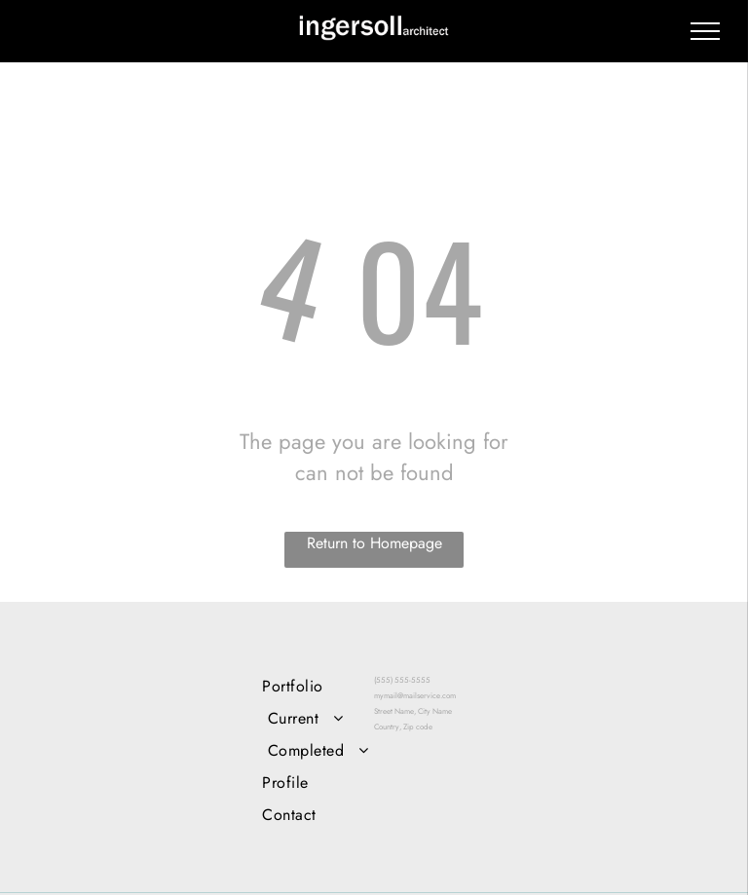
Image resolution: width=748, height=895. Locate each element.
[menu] (705, 31)
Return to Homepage (374, 543)
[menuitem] (318, 686)
